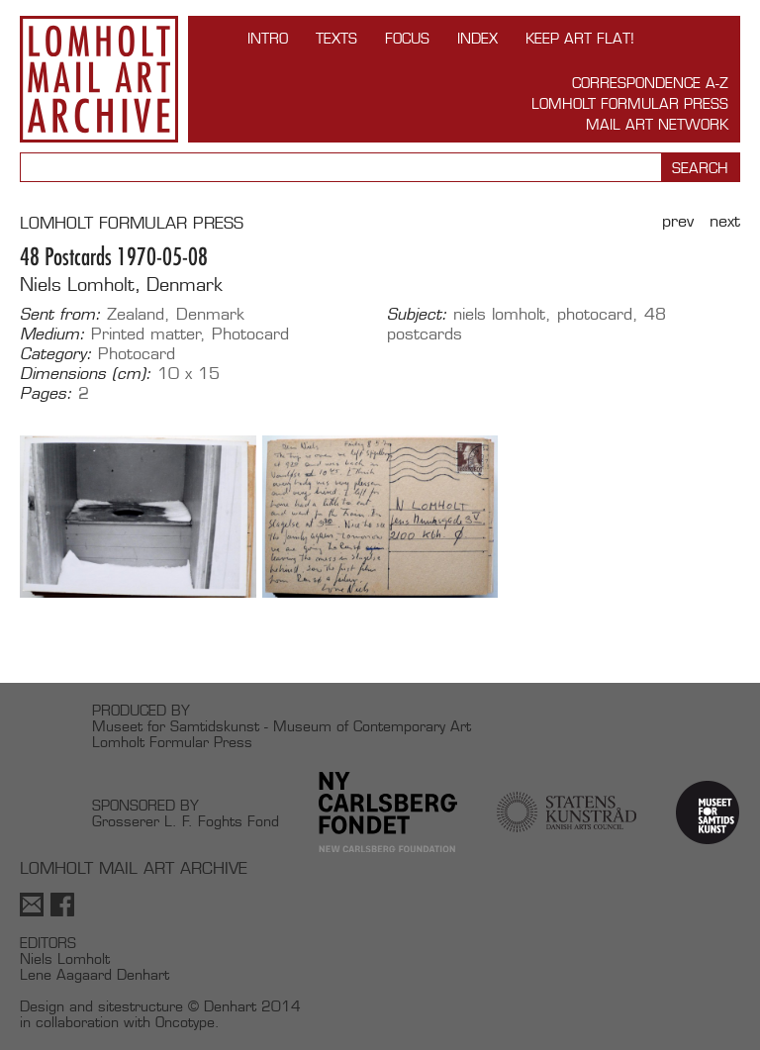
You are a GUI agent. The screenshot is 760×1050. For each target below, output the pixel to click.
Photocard (250, 334)
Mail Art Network (657, 124)
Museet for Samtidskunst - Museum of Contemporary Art (281, 725)
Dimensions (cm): (85, 374)
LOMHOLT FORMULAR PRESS (131, 223)
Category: (56, 354)
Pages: (46, 394)
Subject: (417, 315)
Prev (678, 221)
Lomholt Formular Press (629, 103)
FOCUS (407, 38)
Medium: (52, 334)
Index (477, 38)
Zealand (135, 314)
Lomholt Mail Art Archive (99, 79)
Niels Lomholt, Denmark (121, 284)
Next (725, 221)
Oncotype (185, 1021)
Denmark (210, 314)
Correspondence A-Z (650, 82)
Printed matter (146, 334)
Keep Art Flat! (579, 38)
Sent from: (60, 315)
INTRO (267, 38)
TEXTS (336, 38)
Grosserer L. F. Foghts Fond (185, 820)
